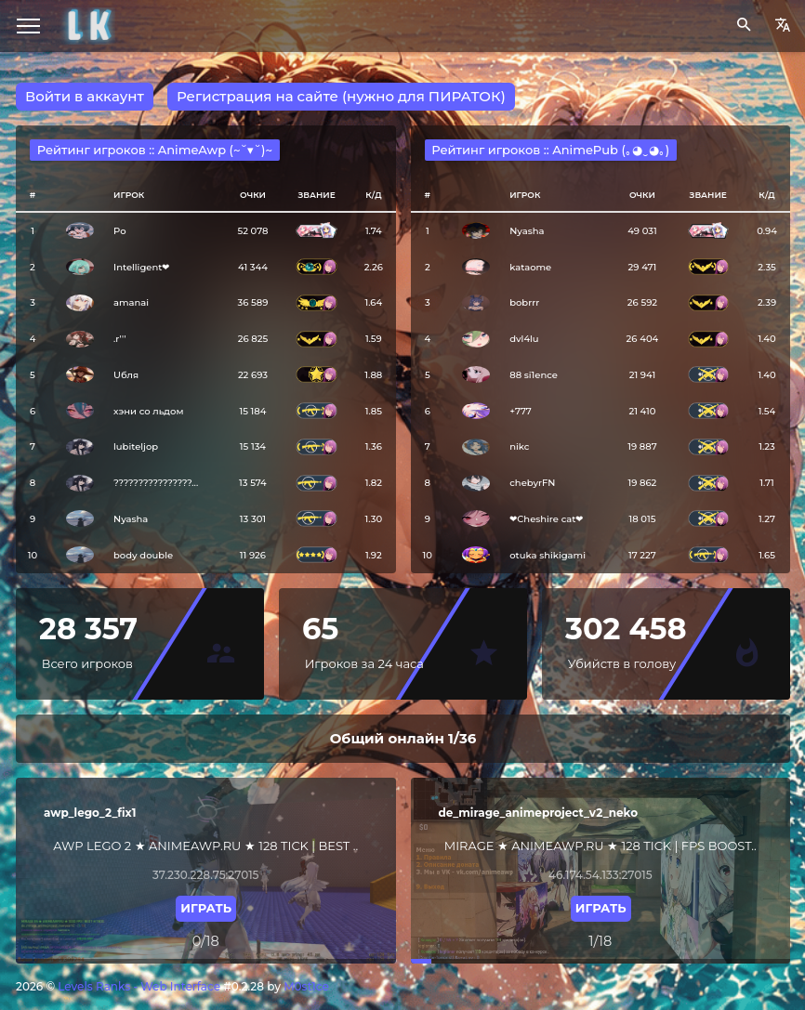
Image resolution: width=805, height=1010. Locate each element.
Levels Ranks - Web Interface (139, 986)
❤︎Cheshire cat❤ (546, 519)
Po (119, 231)
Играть (205, 907)
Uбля (126, 375)
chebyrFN (532, 483)
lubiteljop (135, 446)
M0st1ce (306, 986)
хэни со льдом (148, 411)
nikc (519, 446)
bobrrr (524, 302)
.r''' (119, 339)
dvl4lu (523, 339)
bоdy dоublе (143, 555)
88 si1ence (533, 375)
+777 (520, 411)
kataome (530, 267)
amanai (131, 302)
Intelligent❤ (141, 267)
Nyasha (130, 519)
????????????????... (155, 483)
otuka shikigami (547, 555)
